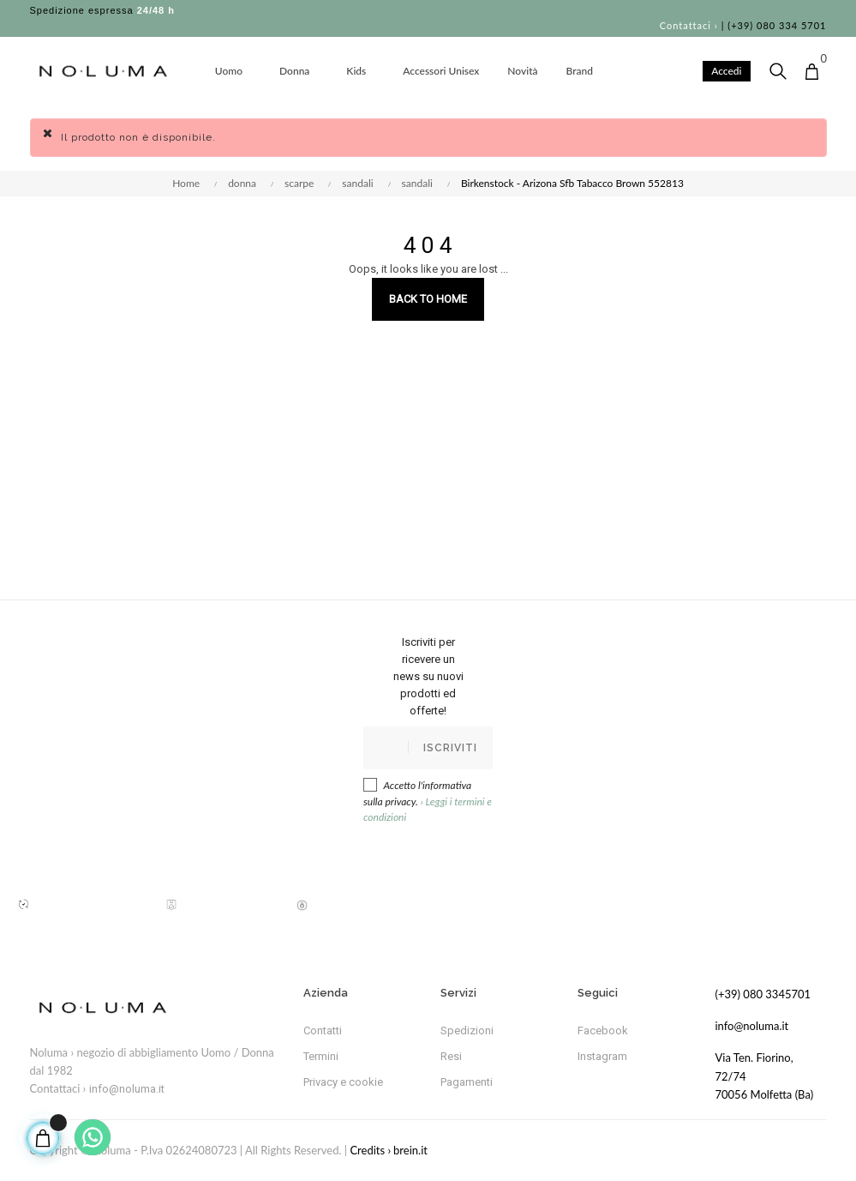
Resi (451, 1056)
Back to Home (428, 298)
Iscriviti (450, 748)
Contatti (322, 1030)
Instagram (602, 1056)
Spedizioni (467, 1030)
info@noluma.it (127, 1088)
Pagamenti (466, 1082)
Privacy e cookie (343, 1082)
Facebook (603, 1030)
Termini (320, 1056)
